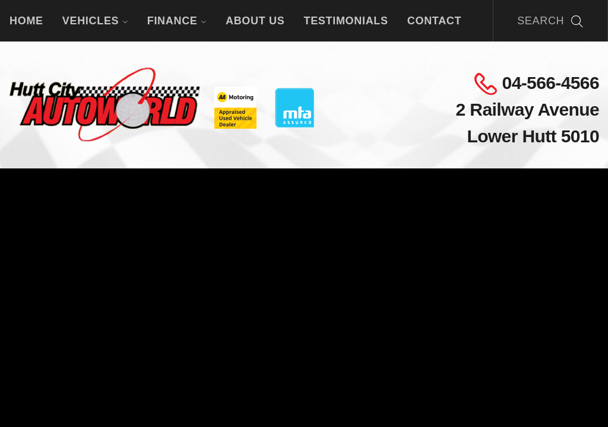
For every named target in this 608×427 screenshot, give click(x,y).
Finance (177, 21)
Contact (434, 21)
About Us (255, 21)
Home (26, 21)
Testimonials (345, 21)
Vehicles (95, 21)
